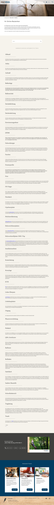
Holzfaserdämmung (8, 221)
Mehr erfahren (15, 489)
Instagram (49, 498)
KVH (6, 286)
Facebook (46, 498)
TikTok (47, 498)
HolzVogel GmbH (6, 17)
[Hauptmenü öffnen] (52, 2)
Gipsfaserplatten (11, 212)
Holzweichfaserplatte (11, 230)
